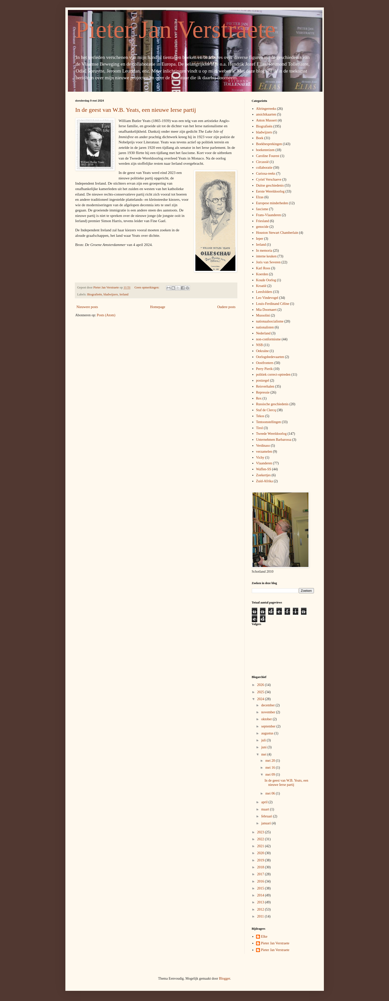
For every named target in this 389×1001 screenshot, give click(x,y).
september (268, 726)
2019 (261, 860)
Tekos (260, 416)
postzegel (262, 380)
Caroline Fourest (267, 156)
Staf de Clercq (266, 410)
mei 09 (270, 774)
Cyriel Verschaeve (268, 179)
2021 (261, 846)
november (268, 712)
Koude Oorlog (266, 280)
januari (266, 823)
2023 (261, 832)
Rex (259, 398)
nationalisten (265, 327)
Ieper (259, 238)
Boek (259, 138)
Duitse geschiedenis (270, 185)
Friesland (262, 221)
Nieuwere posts (87, 307)
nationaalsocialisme (269, 321)
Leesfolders (264, 292)
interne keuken (266, 256)
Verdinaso (263, 445)
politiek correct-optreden (273, 374)
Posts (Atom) (106, 315)
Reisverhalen (265, 386)
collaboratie (264, 167)
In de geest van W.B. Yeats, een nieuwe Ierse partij (135, 110)
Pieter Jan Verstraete (175, 29)
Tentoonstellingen (268, 422)
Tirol (259, 428)
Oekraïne (262, 351)
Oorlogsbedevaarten (270, 357)
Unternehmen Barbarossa (273, 439)
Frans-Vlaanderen (268, 215)
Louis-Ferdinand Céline (272, 304)
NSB (259, 345)
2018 (261, 867)
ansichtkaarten (266, 114)
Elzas (259, 197)
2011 (261, 916)
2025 (261, 692)
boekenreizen (265, 150)
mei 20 (270, 760)
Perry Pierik (264, 369)
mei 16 (270, 767)
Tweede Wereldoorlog (271, 434)
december (268, 705)
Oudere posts (226, 307)
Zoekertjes (263, 475)
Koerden (262, 274)
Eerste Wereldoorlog (270, 191)
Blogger (224, 978)
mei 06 (270, 793)
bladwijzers (110, 294)
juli (264, 740)
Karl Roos (263, 268)
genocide (262, 227)
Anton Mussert (266, 120)
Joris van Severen (268, 262)
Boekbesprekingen (269, 144)
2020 (261, 853)
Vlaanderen (264, 463)
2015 (261, 888)
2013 (261, 902)
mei (264, 754)
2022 (261, 839)
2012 (261, 909)
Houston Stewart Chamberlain (277, 233)
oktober (267, 719)
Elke (264, 936)
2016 (261, 881)
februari (267, 816)
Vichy (260, 457)
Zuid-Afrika (264, 481)
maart (265, 809)
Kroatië (261, 286)
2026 (261, 685)
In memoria (264, 250)
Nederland (263, 333)
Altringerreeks (266, 109)
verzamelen (264, 451)
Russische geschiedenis (272, 404)
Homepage (157, 307)
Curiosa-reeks (265, 173)
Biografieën (94, 294)
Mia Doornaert (266, 310)
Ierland (124, 294)
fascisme (262, 209)
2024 (261, 699)
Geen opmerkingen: (147, 287)
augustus (267, 733)
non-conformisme (268, 339)
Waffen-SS (263, 469)
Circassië (262, 162)
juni (264, 747)
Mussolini (263, 315)
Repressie (262, 392)
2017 (261, 874)
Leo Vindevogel (267, 298)
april (264, 802)
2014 (261, 895)
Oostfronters (264, 363)
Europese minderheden (272, 203)
